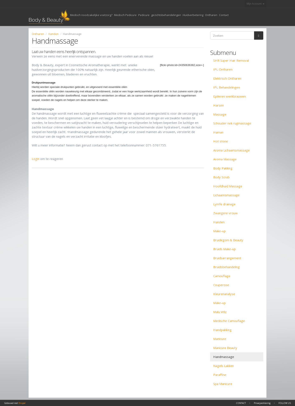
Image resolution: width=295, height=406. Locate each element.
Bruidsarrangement (227, 258)
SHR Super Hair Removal (231, 60)
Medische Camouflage (229, 321)
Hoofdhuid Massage (227, 186)
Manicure (219, 339)
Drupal (22, 403)
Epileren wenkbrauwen (229, 96)
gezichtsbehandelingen (166, 15)
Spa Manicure (222, 384)
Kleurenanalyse (224, 294)
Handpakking (222, 330)
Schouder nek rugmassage (232, 123)
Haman (218, 132)
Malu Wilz (220, 312)
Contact (224, 15)
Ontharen (211, 15)
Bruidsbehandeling (226, 267)
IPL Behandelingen (226, 87)
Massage (219, 114)
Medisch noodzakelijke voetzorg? (91, 15)
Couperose (221, 285)
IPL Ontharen (222, 69)
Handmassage (223, 357)
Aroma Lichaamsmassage (231, 150)
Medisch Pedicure (125, 15)
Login (35, 159)
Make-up (219, 231)
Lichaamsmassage (226, 195)
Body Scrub (221, 177)
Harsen (218, 105)
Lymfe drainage (224, 204)
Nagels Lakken (223, 366)
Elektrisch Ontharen (227, 78)
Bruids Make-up (224, 249)
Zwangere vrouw (225, 213)
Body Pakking (222, 168)
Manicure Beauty (225, 348)
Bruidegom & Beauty (228, 240)
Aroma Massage (225, 159)
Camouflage (221, 276)
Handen (53, 34)
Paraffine (219, 375)
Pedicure (144, 15)
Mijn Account (255, 3)
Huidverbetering (193, 15)
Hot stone (220, 141)
